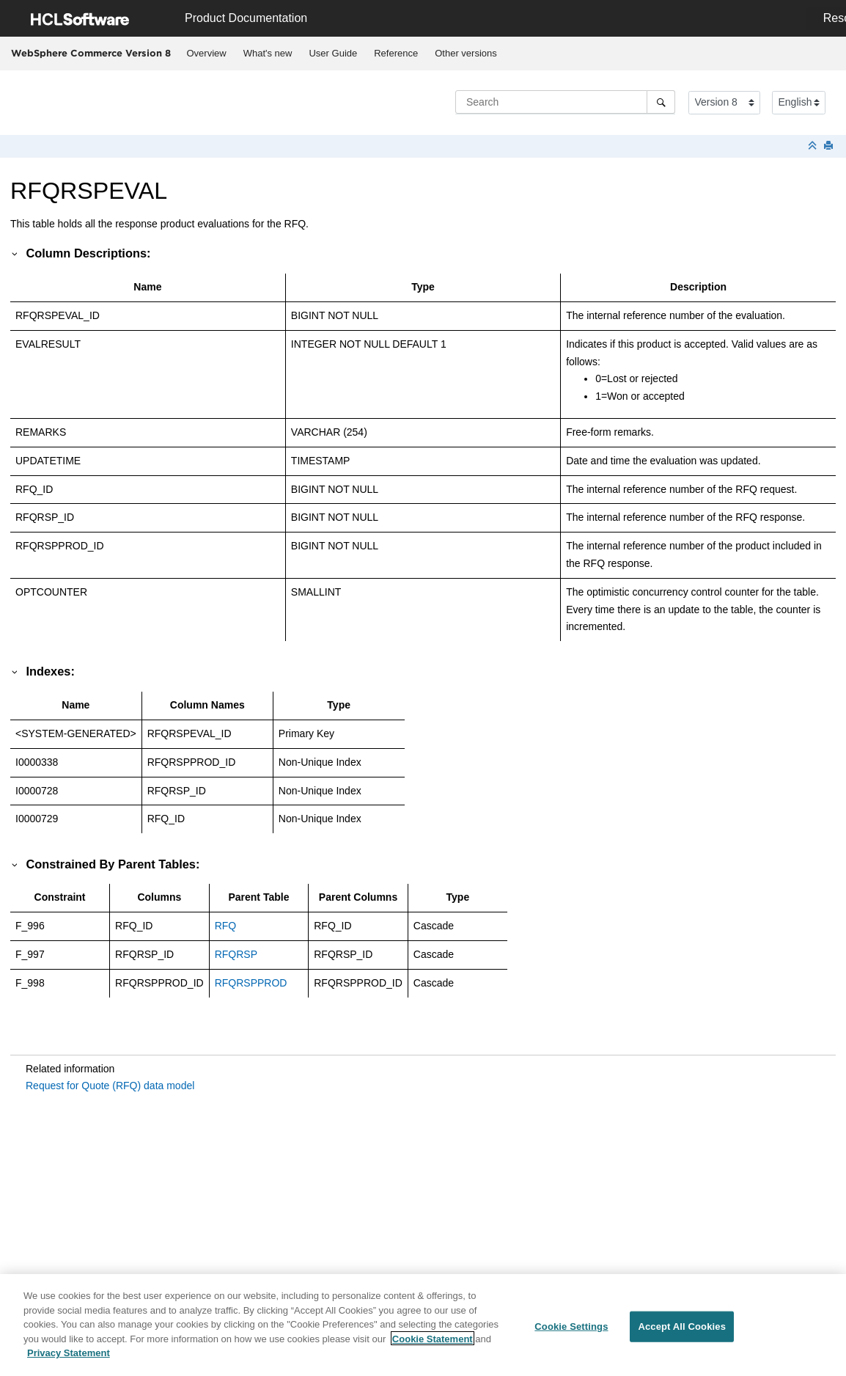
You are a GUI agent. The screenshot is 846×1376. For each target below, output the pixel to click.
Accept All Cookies (682, 1333)
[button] (15, 253)
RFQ (226, 926)
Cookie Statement (432, 1344)
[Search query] (565, 102)
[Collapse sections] (814, 146)
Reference (396, 53)
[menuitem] (206, 53)
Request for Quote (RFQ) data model (110, 1085)
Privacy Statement (68, 1359)
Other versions (466, 53)
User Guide (333, 53)
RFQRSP (236, 954)
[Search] (661, 102)
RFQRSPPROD (251, 983)
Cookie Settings (571, 1333)
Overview (207, 53)
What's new (268, 53)
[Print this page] (830, 146)
